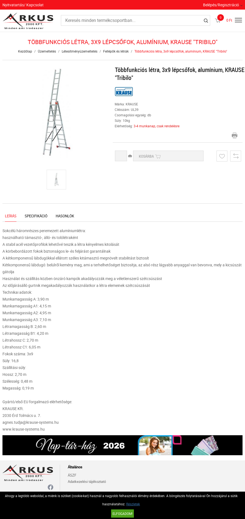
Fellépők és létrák (116, 51)
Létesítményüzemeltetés (79, 51)
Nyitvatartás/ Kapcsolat (23, 4)
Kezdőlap (25, 51)
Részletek (133, 504)
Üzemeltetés (47, 51)
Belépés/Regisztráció (221, 4)
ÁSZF (72, 475)
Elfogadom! (122, 513)
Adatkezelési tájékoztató (87, 481)
